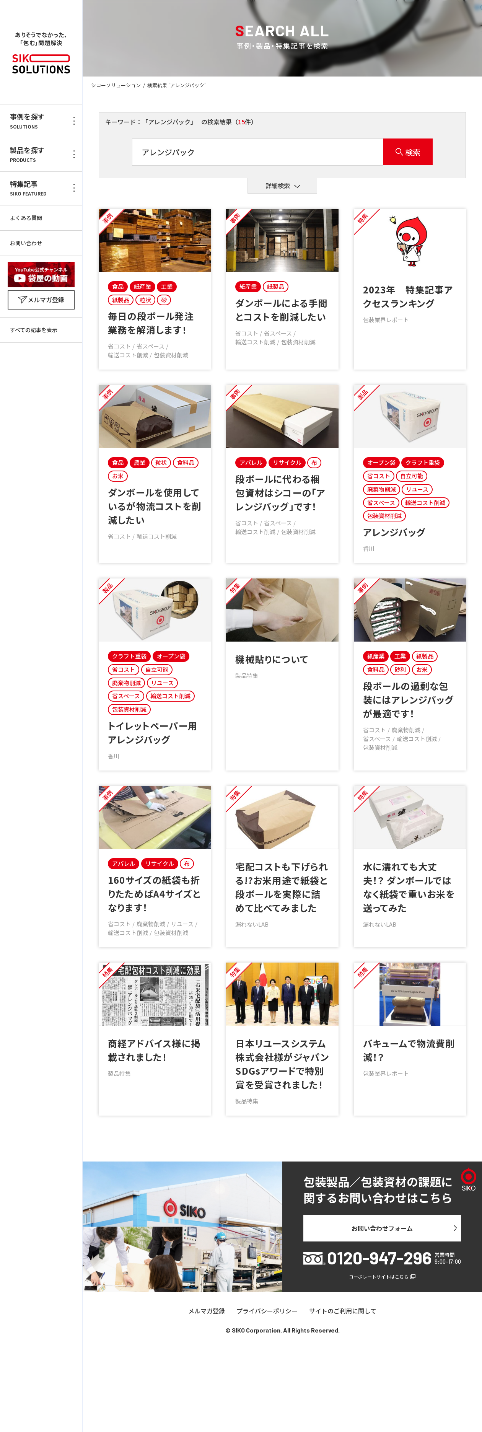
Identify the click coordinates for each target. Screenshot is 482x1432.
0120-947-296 (379, 1257)
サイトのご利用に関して (342, 1311)
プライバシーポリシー (267, 1311)
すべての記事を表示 (33, 330)
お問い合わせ (26, 243)
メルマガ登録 (206, 1311)
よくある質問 (26, 218)
